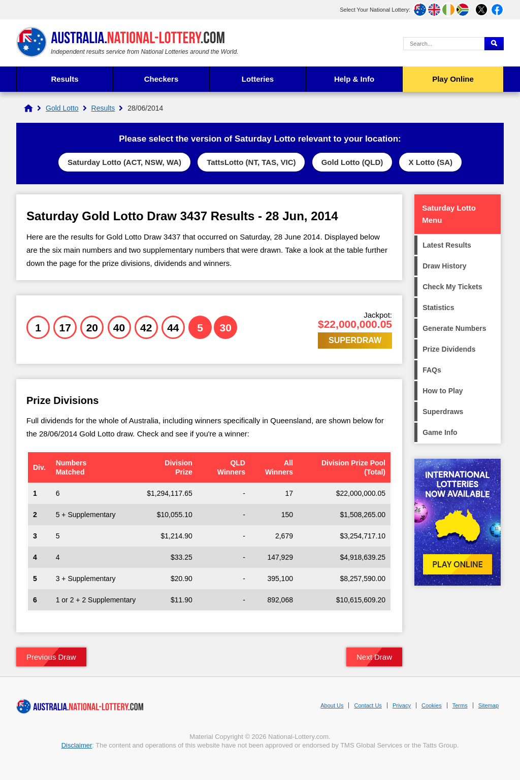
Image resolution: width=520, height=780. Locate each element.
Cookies (431, 705)
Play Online (453, 79)
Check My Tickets (452, 287)
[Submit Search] (494, 43)
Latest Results (446, 245)
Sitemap (488, 705)
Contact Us (367, 705)
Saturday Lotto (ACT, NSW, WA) (124, 162)
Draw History (444, 266)
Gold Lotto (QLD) (352, 162)
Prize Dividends (448, 349)
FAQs (431, 370)
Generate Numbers (454, 328)
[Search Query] (443, 43)
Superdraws (442, 412)
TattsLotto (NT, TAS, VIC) (251, 162)
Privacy (402, 705)
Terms (460, 705)
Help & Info (354, 79)
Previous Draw (51, 657)
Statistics (438, 307)
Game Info (439, 432)
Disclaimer (76, 745)
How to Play (442, 391)
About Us (331, 705)
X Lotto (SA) (430, 162)
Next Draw (374, 657)
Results (64, 79)
